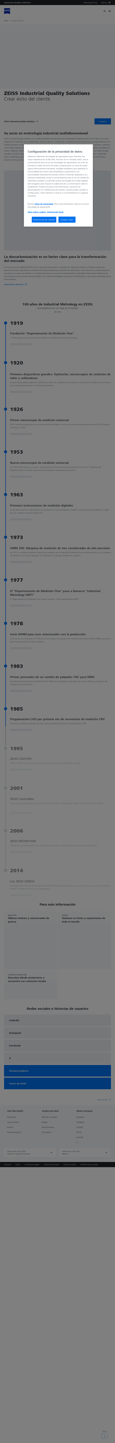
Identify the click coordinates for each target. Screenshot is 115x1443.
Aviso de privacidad (44, 203)
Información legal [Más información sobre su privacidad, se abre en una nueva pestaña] (55, 212)
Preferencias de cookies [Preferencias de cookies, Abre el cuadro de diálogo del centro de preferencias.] (44, 219)
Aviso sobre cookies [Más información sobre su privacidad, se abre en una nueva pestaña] (37, 212)
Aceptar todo (67, 219)
